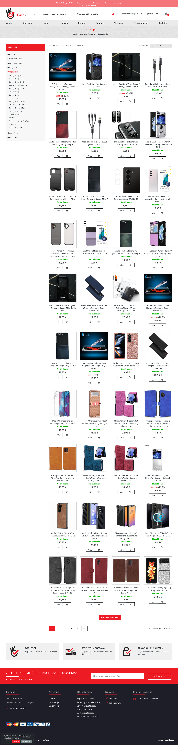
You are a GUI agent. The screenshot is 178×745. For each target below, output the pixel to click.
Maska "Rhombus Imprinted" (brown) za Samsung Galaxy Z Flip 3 (94, 423)
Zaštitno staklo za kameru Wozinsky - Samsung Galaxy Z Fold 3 (157, 199)
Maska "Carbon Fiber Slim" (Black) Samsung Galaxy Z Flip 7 (94, 197)
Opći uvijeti (54, 706)
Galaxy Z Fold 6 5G (17, 101)
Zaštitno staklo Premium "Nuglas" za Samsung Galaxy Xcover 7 (62, 87)
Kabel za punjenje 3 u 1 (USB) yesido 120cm (94, 143)
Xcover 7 (12, 117)
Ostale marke (141, 23)
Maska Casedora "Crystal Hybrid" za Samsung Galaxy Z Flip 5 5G (157, 478)
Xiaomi (82, 23)
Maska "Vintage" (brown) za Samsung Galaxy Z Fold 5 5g (63, 534)
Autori (165, 740)
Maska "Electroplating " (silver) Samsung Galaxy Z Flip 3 (158, 588)
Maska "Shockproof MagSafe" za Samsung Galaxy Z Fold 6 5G (158, 534)
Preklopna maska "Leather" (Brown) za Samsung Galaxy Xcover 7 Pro (126, 590)
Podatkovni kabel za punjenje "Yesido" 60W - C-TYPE (157, 85)
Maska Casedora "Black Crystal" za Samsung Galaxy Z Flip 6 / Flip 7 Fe (62, 308)
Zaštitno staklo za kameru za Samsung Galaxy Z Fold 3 (126, 143)
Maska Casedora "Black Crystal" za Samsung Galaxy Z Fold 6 (126, 85)
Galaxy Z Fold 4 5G (17, 108)
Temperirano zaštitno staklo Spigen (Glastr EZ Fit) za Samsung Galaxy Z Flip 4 (126, 308)
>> (84, 628)
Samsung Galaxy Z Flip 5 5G (20, 85)
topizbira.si (114, 698)
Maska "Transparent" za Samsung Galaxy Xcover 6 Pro (62, 422)
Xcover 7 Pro (14, 114)
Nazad (74, 34)
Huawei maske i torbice (87, 716)
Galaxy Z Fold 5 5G (17, 104)
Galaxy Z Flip (14, 95)
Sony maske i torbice (86, 706)
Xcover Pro (13, 124)
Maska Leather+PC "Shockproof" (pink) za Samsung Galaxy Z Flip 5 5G (158, 253)
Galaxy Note (12, 133)
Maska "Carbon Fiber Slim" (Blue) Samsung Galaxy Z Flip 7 (62, 364)
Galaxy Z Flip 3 (15, 91)
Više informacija (26, 742)
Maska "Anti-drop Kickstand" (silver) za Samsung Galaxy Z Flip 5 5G (158, 144)
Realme (100, 23)
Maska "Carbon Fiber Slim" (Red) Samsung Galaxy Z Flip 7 (63, 143)
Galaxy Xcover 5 (15, 127)
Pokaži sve (81, 45)
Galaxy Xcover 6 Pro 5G (19, 121)
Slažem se (16, 742)
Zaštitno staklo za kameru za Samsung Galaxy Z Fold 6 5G (126, 197)
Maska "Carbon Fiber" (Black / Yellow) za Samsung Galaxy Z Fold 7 (94, 536)
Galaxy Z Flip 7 (15, 75)
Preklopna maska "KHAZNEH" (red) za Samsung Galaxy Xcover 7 (94, 590)
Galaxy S (11, 54)
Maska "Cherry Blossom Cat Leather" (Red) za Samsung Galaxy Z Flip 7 (126, 478)
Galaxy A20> (12, 67)
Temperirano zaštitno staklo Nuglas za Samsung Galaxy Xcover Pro (158, 308)
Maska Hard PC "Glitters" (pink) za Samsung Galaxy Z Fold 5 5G (126, 364)
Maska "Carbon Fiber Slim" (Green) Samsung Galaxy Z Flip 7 (126, 252)
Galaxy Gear (12, 137)
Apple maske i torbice (87, 698)
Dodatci (162, 23)
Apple (9, 23)
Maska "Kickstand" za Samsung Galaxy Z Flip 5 (94, 85)
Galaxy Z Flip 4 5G (16, 88)
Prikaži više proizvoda (110, 617)
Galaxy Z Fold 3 (15, 111)
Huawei (64, 23)
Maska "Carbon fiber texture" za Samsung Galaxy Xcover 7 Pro (62, 197)
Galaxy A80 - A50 (14, 58)
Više (58, 104)
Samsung (27, 23)
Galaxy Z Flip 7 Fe (16, 78)
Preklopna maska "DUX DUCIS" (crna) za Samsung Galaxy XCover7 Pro (158, 366)
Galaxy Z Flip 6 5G (16, 82)
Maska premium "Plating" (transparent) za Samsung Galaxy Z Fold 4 (126, 536)
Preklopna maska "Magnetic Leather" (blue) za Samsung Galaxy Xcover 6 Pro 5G (158, 423)
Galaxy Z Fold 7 (15, 98)
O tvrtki (52, 698)
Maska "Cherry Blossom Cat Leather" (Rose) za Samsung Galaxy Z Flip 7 (126, 423)
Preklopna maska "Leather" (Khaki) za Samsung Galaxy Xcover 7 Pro (62, 478)
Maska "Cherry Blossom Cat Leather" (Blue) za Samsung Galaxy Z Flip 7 (94, 478)
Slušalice (118, 23)
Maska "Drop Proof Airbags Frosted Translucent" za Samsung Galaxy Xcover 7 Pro (62, 253)
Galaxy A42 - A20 (14, 63)
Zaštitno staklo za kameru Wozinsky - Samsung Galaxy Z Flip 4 (94, 253)
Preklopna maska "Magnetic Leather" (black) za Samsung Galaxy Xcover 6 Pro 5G (62, 590)
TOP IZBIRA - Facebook (145, 698)
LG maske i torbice (85, 713)
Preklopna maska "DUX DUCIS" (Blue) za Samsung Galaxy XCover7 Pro (94, 308)
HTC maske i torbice (86, 709)
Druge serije (12, 71)
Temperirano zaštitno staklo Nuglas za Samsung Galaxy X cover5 (94, 366)
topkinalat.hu (115, 703)
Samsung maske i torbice (88, 702)
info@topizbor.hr (18, 708)
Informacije (54, 702)
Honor (46, 23)
